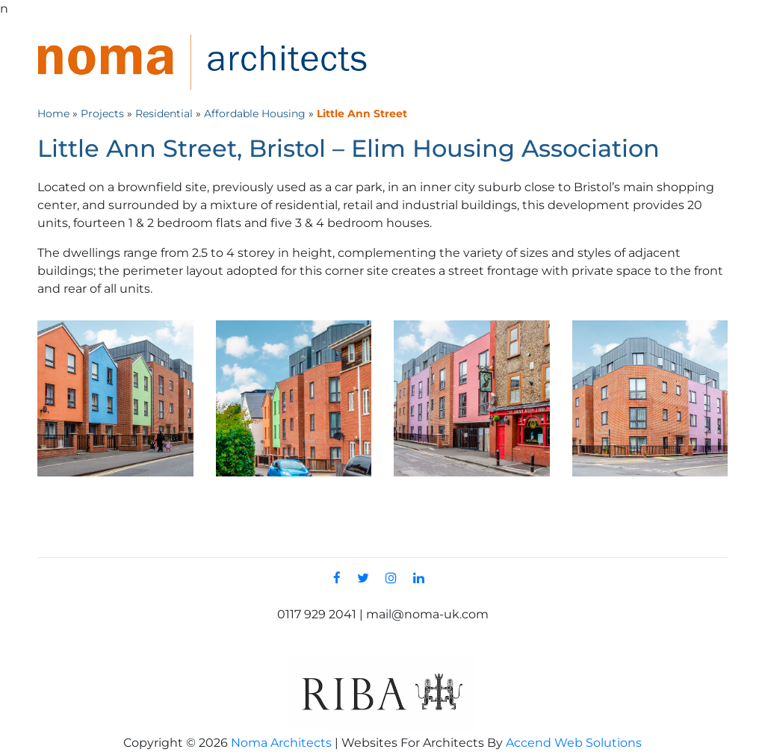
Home (53, 113)
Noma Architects (281, 743)
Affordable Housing (255, 113)
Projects (102, 113)
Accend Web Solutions (574, 743)
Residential (164, 113)
